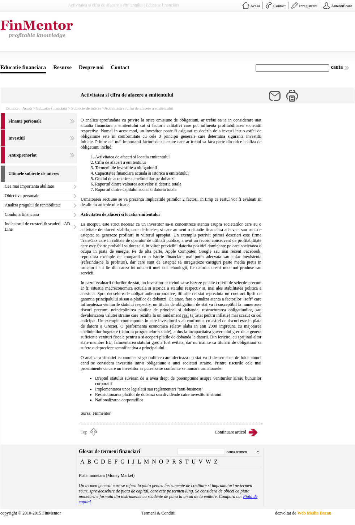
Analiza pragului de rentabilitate (33, 205)
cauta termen (237, 451)
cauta (337, 67)
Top (84, 432)
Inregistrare (308, 6)
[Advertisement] (113, 39)
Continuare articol (230, 432)
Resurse (62, 67)
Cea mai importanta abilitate (29, 186)
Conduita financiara (22, 214)
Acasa (255, 6)
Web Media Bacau (314, 513)
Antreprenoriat (22, 155)
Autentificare (341, 6)
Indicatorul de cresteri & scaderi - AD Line (37, 226)
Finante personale (25, 121)
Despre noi (91, 67)
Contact (279, 6)
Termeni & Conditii (158, 513)
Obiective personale (22, 195)
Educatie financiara (23, 67)
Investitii (16, 138)
